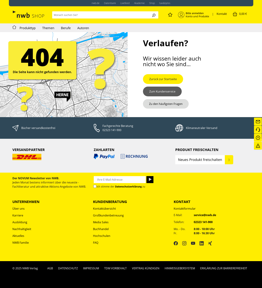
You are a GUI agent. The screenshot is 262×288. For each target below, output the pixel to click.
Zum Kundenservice (162, 91)
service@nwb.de (205, 215)
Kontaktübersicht (104, 209)
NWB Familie (20, 243)
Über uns (18, 209)
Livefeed (125, 3)
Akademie (139, 3)
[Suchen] (153, 15)
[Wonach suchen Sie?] (100, 15)
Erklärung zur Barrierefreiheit (223, 268)
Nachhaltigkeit (21, 229)
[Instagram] (184, 243)
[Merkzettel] (170, 14)
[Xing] (210, 243)
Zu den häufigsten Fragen (166, 104)
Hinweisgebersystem (180, 268)
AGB (50, 268)
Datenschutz (68, 268)
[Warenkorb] (240, 13)
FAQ (95, 243)
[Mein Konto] (193, 14)
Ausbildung (19, 222)
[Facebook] (176, 243)
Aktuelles (18, 236)
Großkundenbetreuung (108, 215)
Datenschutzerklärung (128, 186)
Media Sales (101, 222)
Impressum (91, 268)
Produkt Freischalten (196, 149)
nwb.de (95, 3)
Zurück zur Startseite (163, 79)
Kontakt (222, 14)
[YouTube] (193, 243)
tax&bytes (164, 3)
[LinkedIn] (202, 243)
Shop (152, 3)
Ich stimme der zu (121, 186)
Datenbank (110, 3)
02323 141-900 (111, 130)
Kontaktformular (185, 209)
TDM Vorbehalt (115, 268)
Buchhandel (101, 229)
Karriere (17, 215)
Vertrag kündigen (145, 268)
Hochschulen (101, 236)
